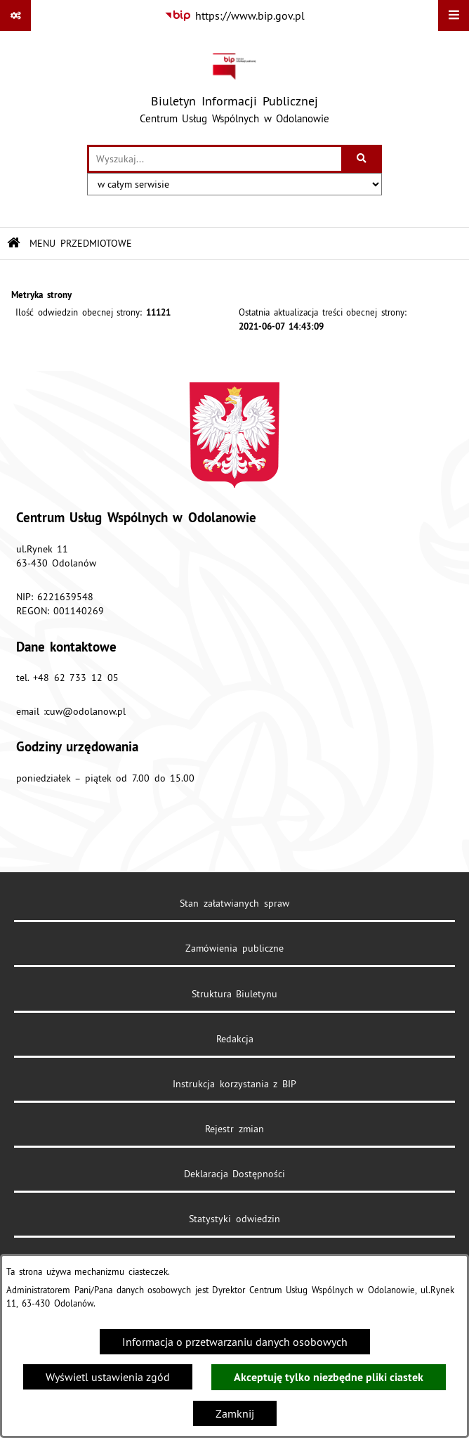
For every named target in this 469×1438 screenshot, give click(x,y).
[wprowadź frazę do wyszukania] (215, 159)
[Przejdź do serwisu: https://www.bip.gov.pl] (235, 15)
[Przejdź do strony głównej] (234, 88)
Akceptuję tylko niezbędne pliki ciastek (328, 1377)
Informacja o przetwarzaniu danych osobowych (235, 1342)
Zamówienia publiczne (234, 948)
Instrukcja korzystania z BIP (234, 1083)
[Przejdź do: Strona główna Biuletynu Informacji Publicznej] (13, 243)
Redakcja (234, 1038)
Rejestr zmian (234, 1128)
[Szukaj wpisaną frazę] (362, 159)
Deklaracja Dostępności (235, 1173)
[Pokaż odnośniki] (15, 15)
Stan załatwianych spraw (234, 903)
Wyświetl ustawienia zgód (108, 1377)
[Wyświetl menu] (453, 15)
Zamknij (235, 1413)
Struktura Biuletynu (235, 993)
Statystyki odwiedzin (234, 1218)
